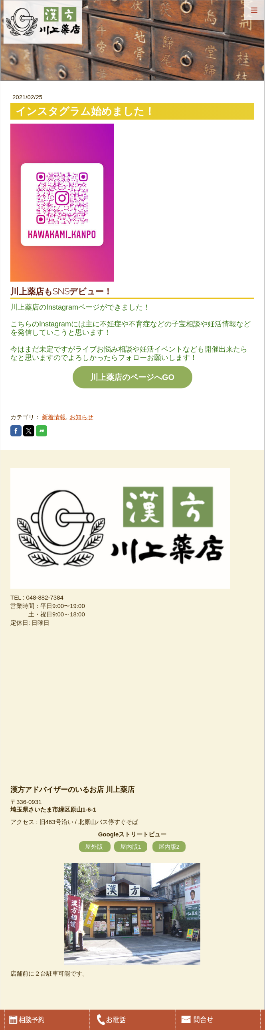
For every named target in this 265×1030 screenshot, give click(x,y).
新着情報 (54, 417)
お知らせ (81, 417)
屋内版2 (169, 846)
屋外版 (95, 846)
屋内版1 (130, 846)
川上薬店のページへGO (132, 377)
